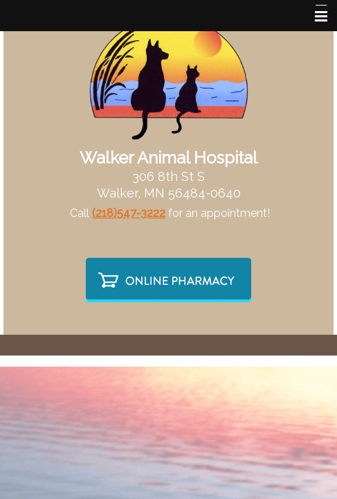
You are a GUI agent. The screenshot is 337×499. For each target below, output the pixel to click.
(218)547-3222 (128, 213)
